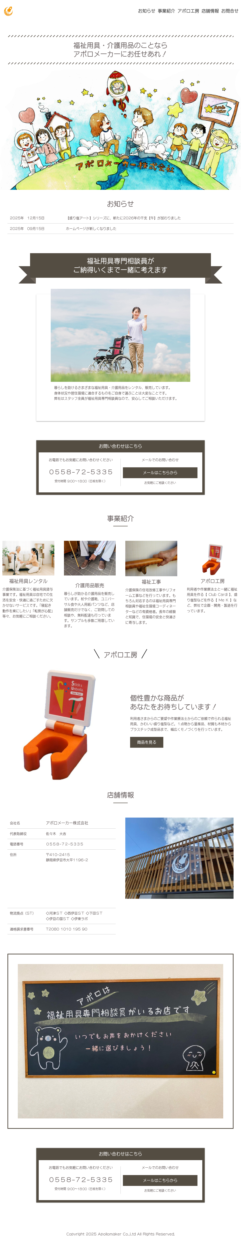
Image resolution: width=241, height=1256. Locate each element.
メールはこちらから (160, 473)
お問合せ (230, 11)
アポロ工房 (188, 11)
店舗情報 (210, 11)
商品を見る (146, 742)
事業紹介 (166, 11)
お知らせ (146, 11)
